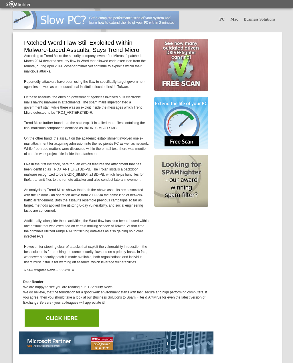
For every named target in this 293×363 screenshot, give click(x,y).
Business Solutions (259, 19)
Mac (234, 19)
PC (222, 19)
